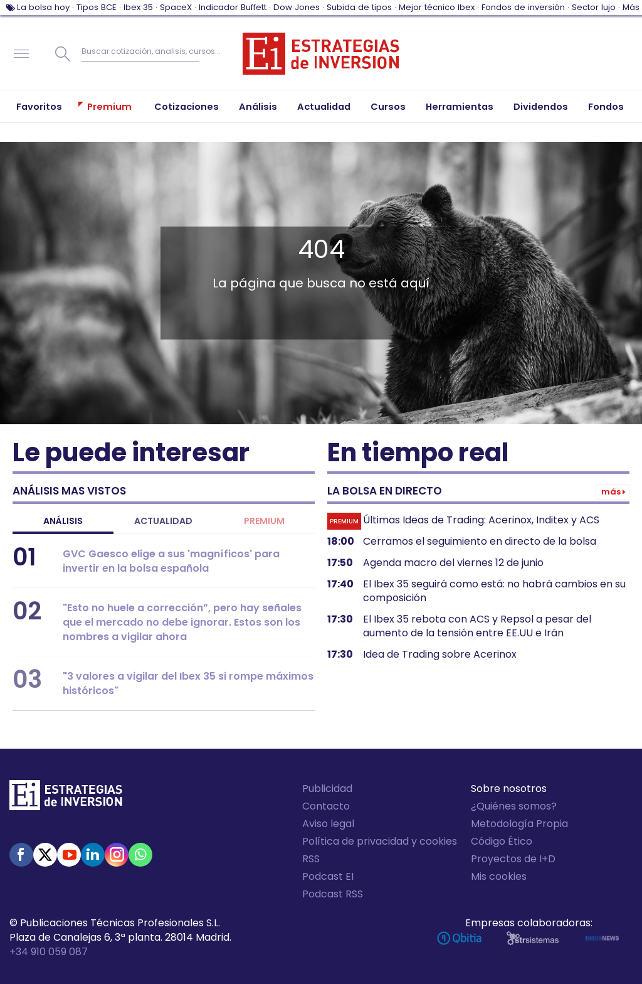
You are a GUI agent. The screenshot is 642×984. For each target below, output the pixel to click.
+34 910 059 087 (48, 951)
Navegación (21, 54)
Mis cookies (499, 876)
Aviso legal (328, 823)
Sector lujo (594, 7)
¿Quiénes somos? (514, 806)
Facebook (21, 855)
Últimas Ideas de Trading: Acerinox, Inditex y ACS (481, 520)
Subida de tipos (359, 7)
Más (631, 7)
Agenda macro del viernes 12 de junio (453, 563)
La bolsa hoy (43, 7)
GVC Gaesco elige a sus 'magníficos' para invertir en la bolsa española (171, 561)
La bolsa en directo (384, 490)
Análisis (63, 521)
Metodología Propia (519, 823)
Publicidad (327, 788)
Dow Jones (296, 7)
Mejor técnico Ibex (437, 7)
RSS (311, 859)
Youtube (69, 855)
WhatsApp (140, 855)
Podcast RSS (332, 894)
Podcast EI (328, 876)
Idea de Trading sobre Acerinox (440, 654)
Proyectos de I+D (513, 859)
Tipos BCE (96, 7)
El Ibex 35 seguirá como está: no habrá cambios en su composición (494, 591)
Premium (264, 521)
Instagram (117, 855)
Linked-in (93, 855)
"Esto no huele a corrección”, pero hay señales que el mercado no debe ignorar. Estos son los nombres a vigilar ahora (182, 622)
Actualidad (163, 521)
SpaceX (176, 7)
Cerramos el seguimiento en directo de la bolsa (479, 541)
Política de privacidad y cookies (379, 841)
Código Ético (501, 841)
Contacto (326, 806)
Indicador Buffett (232, 7)
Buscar (63, 54)
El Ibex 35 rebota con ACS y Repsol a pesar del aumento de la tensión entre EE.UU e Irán (477, 626)
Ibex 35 (138, 7)
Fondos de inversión (523, 7)
